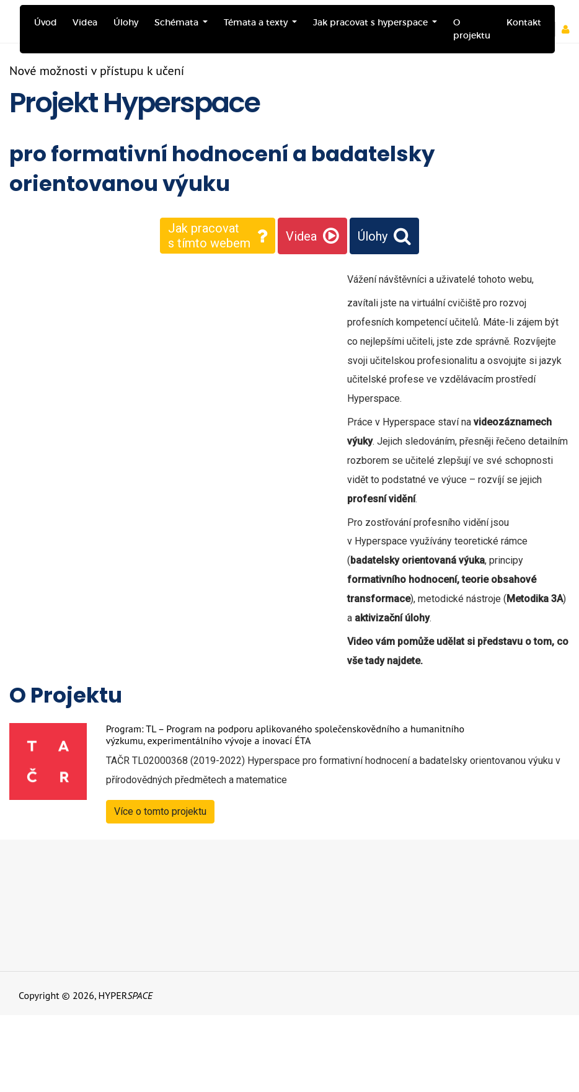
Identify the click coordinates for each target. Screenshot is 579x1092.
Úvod (45, 22)
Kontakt (523, 22)
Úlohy (125, 22)
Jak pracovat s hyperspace (371, 22)
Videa (85, 22)
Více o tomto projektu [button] (160, 811)
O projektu (471, 29)
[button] (570, 29)
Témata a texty (257, 22)
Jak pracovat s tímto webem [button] (209, 236)
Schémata (177, 22)
